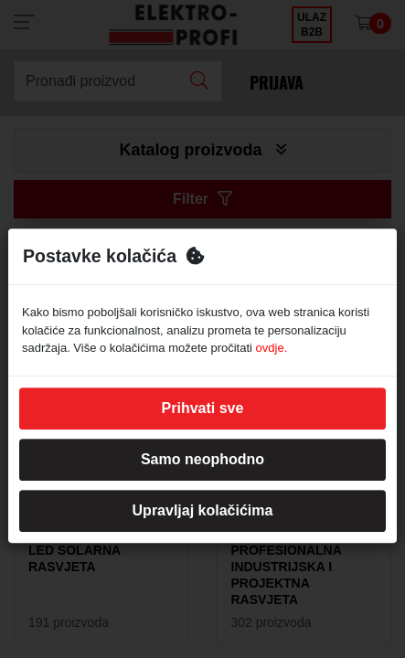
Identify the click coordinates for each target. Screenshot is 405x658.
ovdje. (272, 348)
